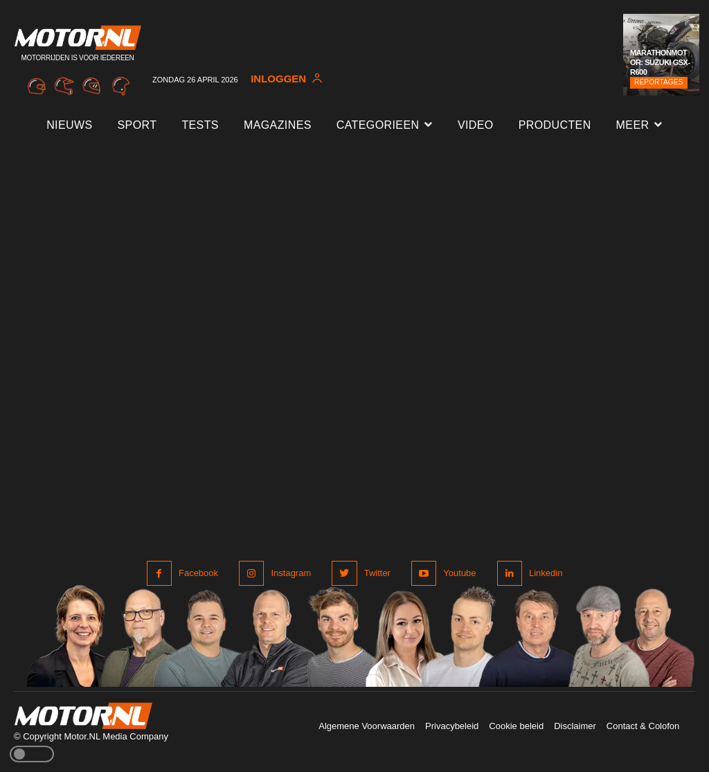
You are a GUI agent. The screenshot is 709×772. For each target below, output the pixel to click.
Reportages (658, 82)
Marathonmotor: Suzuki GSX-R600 (660, 62)
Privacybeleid (451, 726)
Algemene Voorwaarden (366, 726)
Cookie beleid (516, 726)
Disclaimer (575, 726)
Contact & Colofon (643, 726)
